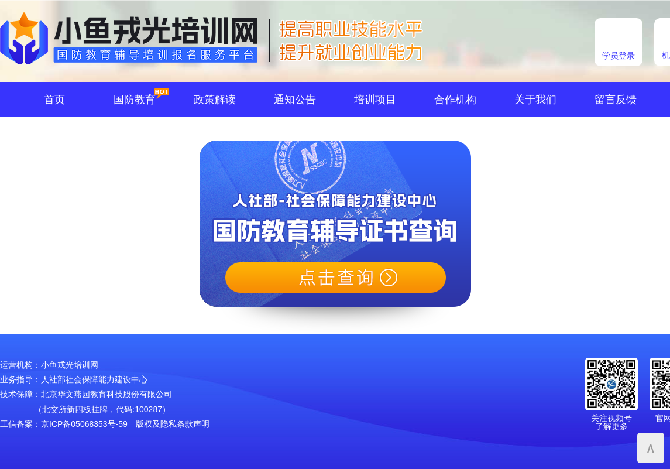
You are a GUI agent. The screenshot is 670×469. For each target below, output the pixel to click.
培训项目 (375, 99)
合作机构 (455, 99)
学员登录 (618, 55)
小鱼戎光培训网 (69, 364)
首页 (54, 99)
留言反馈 (616, 99)
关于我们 (535, 99)
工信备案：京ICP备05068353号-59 (64, 424)
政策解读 (215, 99)
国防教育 (135, 99)
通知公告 (295, 99)
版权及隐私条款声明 (172, 424)
